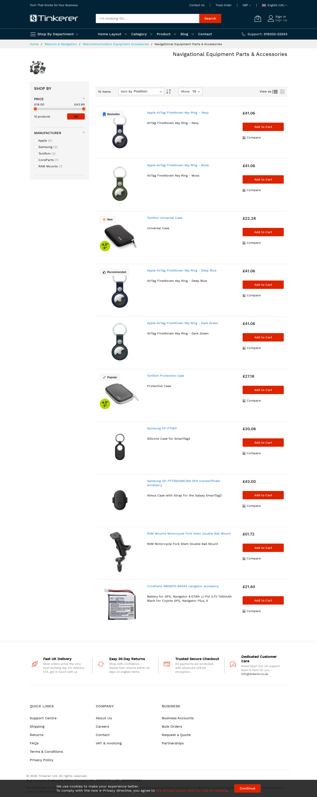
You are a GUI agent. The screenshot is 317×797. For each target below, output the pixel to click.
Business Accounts (178, 718)
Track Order (224, 5)
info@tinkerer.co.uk (254, 674)
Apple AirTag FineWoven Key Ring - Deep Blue (181, 270)
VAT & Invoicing (109, 743)
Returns (36, 735)
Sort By (126, 91)
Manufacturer (47, 133)
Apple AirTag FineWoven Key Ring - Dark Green (182, 323)
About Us (104, 718)
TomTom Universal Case (164, 218)
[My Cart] (257, 18)
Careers (102, 726)
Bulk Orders (172, 726)
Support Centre (43, 718)
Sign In (280, 16)
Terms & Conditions (46, 751)
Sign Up (281, 20)
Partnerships (173, 743)
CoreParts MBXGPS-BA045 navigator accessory (183, 586)
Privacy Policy (41, 760)
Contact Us (197, 5)
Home (35, 44)
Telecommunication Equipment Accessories (116, 44)
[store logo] (54, 18)
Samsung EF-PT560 (162, 428)
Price (39, 99)
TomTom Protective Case (165, 375)
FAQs (34, 743)
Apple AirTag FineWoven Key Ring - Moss (178, 165)
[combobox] (147, 18)
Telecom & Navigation (61, 44)
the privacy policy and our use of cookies (191, 790)
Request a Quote (176, 735)
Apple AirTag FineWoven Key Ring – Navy (177, 112)
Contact (103, 735)
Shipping (37, 726)
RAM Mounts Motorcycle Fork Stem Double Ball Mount (189, 533)
